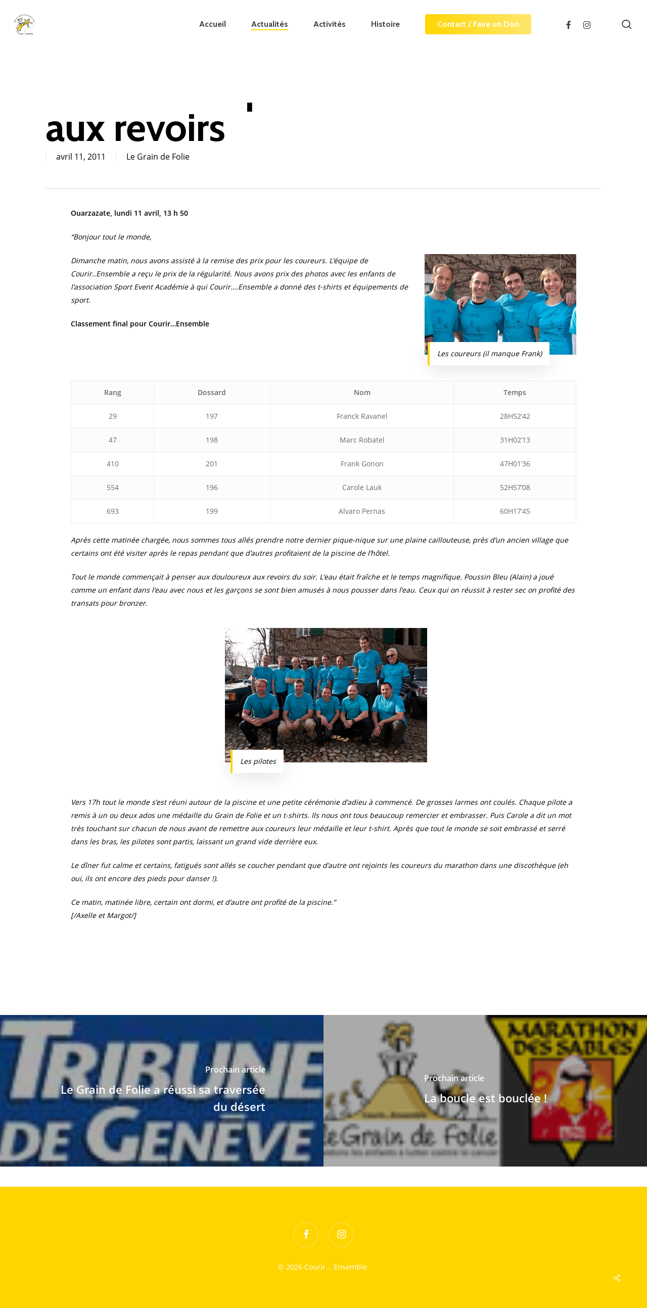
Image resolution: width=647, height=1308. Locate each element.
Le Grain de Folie (158, 156)
